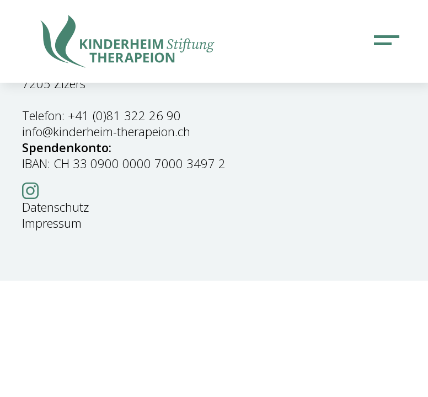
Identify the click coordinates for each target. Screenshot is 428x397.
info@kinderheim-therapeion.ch (106, 131)
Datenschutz (55, 206)
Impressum (52, 222)
